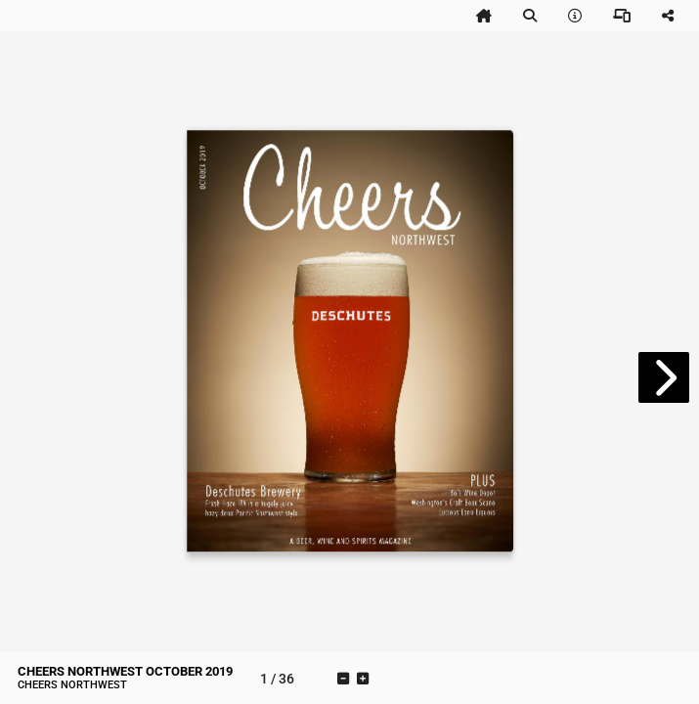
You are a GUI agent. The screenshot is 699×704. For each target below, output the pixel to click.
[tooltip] (483, 15)
